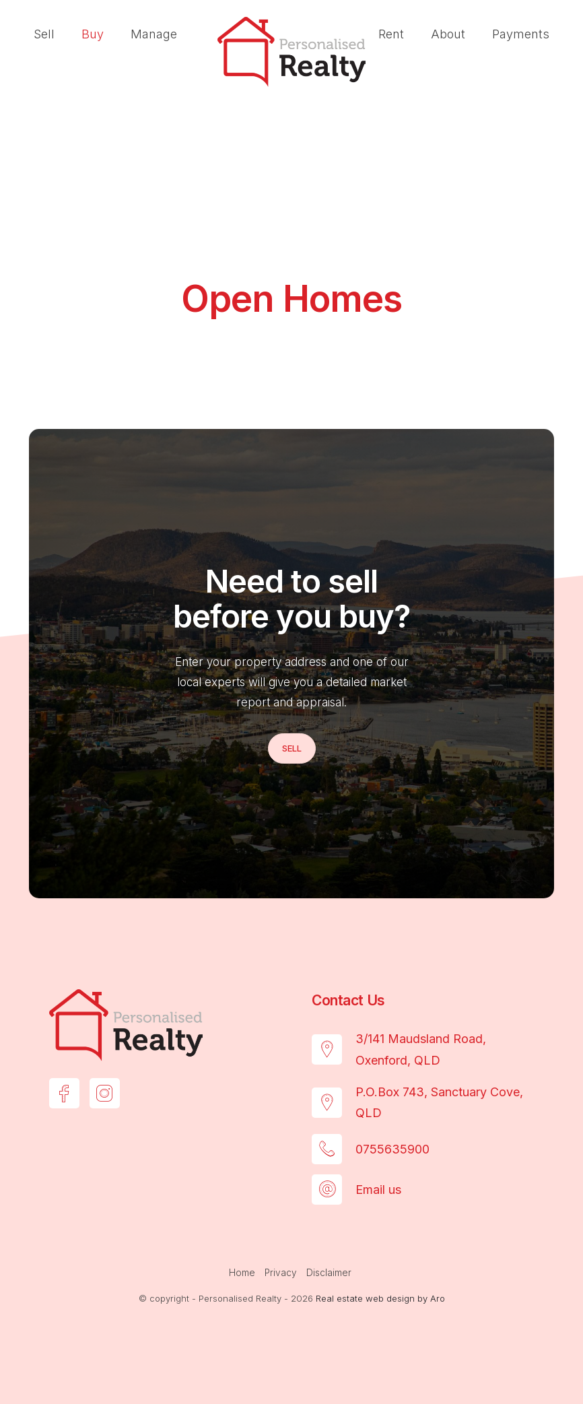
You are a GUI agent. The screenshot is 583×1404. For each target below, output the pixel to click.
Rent (391, 34)
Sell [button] (292, 748)
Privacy (281, 1272)
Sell (44, 34)
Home (242, 1272)
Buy (92, 34)
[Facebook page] (64, 1093)
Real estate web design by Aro (380, 1298)
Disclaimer (328, 1272)
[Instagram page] (105, 1093)
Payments (520, 34)
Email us (378, 1189)
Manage (154, 34)
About (448, 34)
